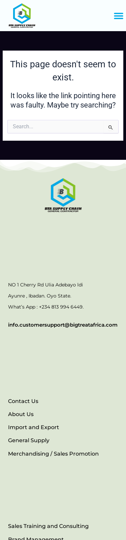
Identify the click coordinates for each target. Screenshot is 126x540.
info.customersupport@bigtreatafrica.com (63, 325)
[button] (118, 15)
